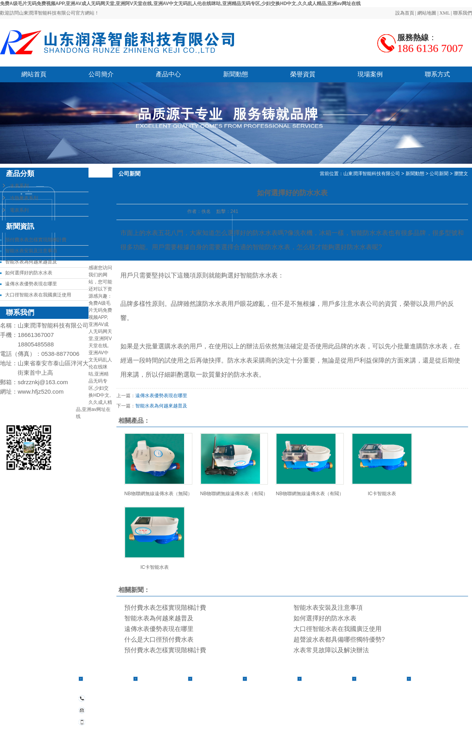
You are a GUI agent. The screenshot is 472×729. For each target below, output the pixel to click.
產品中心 (168, 74)
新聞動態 (235, 74)
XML (444, 13)
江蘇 (367, 715)
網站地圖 (426, 13)
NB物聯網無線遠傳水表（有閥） (234, 493)
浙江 (378, 715)
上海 (389, 715)
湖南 (421, 715)
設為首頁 (404, 13)
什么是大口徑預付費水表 (159, 639)
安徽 (357, 715)
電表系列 (19, 210)
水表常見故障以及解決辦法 (331, 650)
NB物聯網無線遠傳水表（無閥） (158, 493)
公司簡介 (101, 74)
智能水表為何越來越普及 (31, 262)
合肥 (410, 715)
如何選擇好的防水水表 (28, 273)
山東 (346, 715)
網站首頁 (33, 74)
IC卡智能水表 (382, 493)
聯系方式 (437, 74)
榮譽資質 (302, 74)
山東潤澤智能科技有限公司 (371, 173)
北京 (399, 715)
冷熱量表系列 (24, 198)
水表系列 (19, 186)
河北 (325, 715)
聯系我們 (462, 13)
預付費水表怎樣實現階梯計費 (35, 239)
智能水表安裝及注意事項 (31, 250)
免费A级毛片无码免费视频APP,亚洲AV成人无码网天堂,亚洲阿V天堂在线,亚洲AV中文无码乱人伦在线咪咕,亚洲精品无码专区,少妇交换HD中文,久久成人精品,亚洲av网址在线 (180, 3)
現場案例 (370, 74)
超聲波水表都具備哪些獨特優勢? (339, 639)
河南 (336, 715)
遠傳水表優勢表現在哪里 (31, 284)
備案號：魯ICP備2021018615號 (303, 706)
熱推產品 (280, 715)
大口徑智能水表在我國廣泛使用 (38, 295)
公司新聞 (439, 173)
